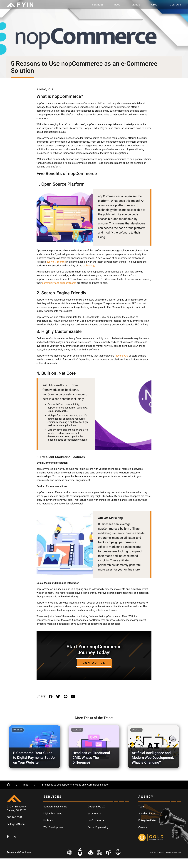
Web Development (53, 827)
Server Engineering (98, 827)
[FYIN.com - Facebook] (8, 836)
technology (89, 265)
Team (141, 806)
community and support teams (59, 282)
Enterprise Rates (147, 820)
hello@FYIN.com (16, 824)
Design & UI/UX (96, 806)
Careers (142, 827)
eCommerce (94, 813)
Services (97, 4)
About (155, 4)
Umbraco (48, 820)
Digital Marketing (52, 813)
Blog (117, 4)
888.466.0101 (14, 817)
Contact (175, 4)
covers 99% (122, 355)
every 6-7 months (56, 261)
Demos (135, 4)
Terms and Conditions (19, 852)
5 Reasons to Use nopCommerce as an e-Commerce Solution (75, 784)
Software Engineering (55, 806)
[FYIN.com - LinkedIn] (14, 836)
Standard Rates (146, 813)
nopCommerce (96, 820)
